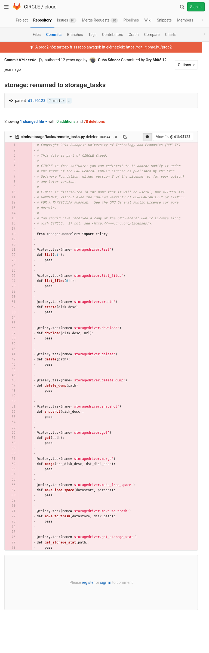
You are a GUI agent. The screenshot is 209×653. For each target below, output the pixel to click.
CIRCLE (32, 7)
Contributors (112, 34)
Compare (152, 34)
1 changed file (33, 121)
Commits (54, 34)
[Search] (182, 7)
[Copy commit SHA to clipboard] (40, 60)
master (56, 101)
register (83, 598)
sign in (100, 598)
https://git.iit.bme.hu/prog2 (144, 47)
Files (37, 34)
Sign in (196, 7)
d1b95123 (36, 101)
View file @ (163, 137)
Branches (75, 34)
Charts (170, 34)
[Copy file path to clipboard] (124, 136)
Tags (92, 34)
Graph (133, 34)
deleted (57, 137)
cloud (51, 7)
